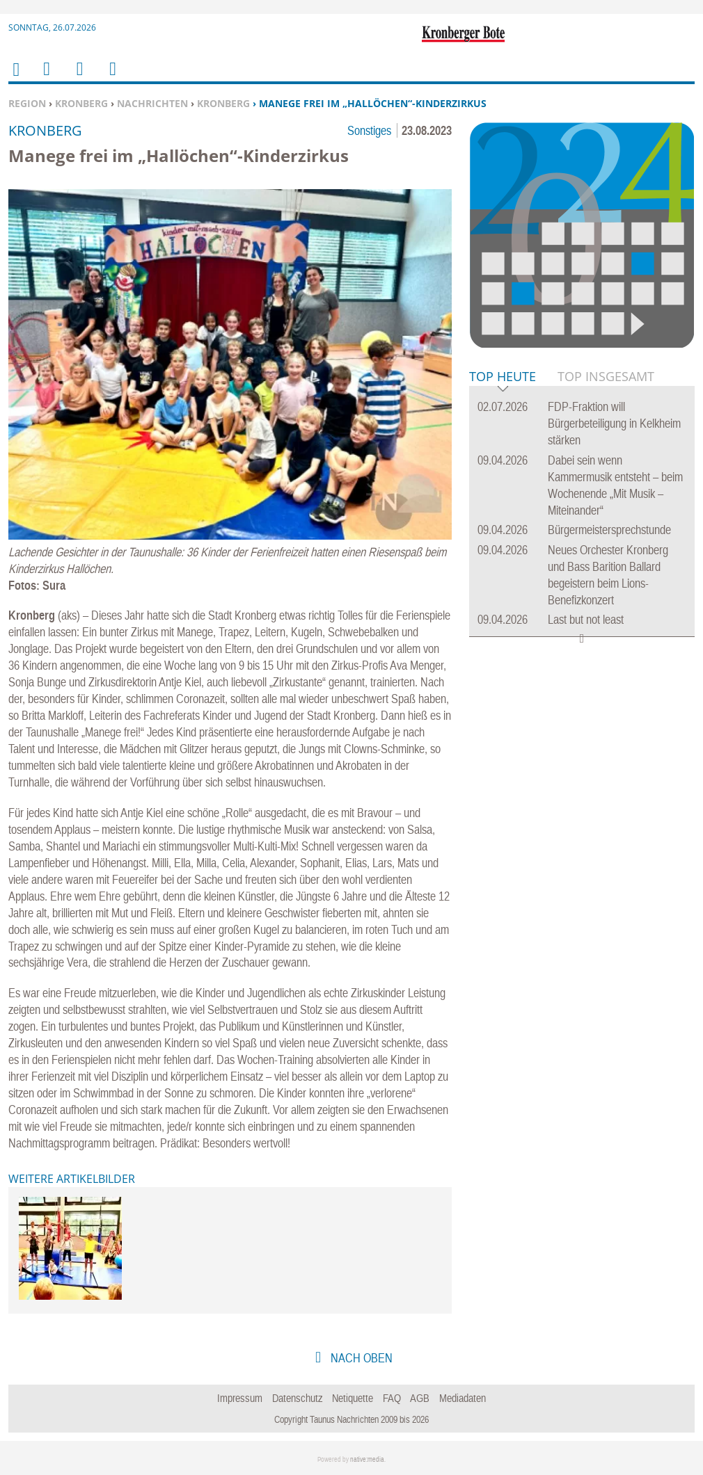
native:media (367, 1459)
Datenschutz (297, 1398)
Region (27, 103)
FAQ (392, 1398)
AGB (419, 1398)
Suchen (77, 77)
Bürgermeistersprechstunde (609, 529)
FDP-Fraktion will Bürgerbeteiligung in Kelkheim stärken (614, 423)
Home (15, 78)
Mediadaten (462, 1398)
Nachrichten (152, 103)
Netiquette (352, 1398)
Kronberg (81, 103)
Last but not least (586, 619)
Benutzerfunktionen (112, 77)
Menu (46, 77)
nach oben (360, 1358)
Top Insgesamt (606, 376)
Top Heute (502, 377)
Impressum (239, 1398)
